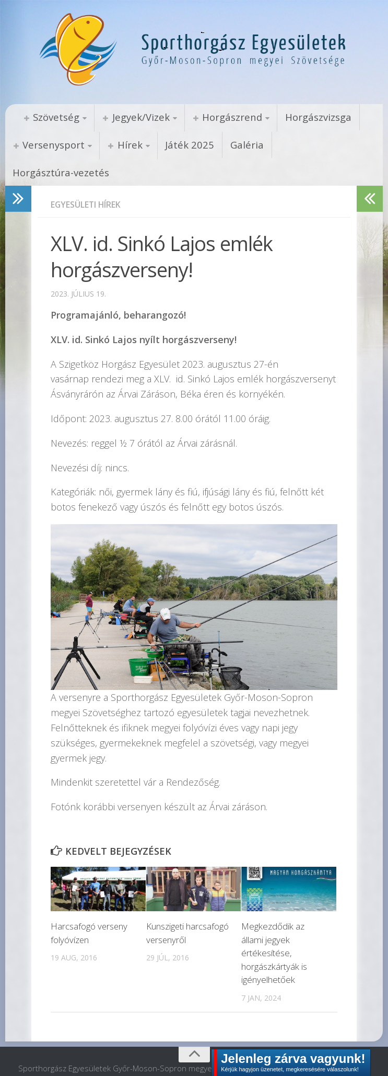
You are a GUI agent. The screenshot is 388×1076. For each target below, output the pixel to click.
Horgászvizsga (310, 117)
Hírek (126, 145)
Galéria (238, 145)
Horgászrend (226, 117)
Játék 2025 (184, 145)
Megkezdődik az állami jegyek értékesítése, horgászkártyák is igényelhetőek (274, 927)
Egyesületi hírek (86, 179)
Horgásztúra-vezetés (315, 145)
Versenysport (52, 145)
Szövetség (55, 117)
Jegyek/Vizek (138, 117)
